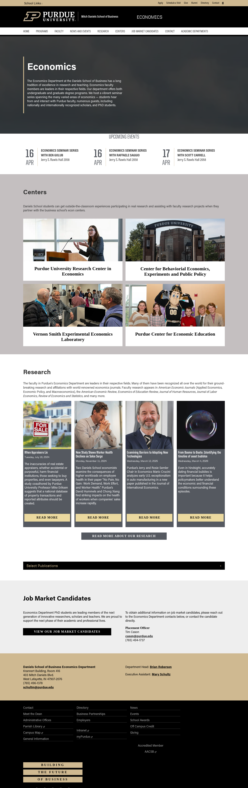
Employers (70, 725)
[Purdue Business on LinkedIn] (206, 737)
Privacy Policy (164, 780)
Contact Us (178, 780)
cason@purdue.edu (139, 640)
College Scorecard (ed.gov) (144, 780)
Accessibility (71, 780)
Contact (215, 2)
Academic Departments (198, 31)
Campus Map (31, 737)
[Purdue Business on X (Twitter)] (190, 737)
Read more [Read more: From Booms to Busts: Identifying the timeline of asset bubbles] (201, 520)
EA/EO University (86, 780)
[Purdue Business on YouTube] (214, 737)
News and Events (82, 31)
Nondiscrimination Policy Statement (130, 771)
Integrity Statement (104, 780)
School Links (33, 3)
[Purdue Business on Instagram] (198, 737)
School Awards (113, 725)
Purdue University (123, 760)
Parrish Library (32, 731)
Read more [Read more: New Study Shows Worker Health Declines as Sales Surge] (98, 520)
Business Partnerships (78, 718)
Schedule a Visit (173, 2)
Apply (160, 2)
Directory (205, 2)
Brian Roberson (161, 671)
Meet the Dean (32, 718)
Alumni (194, 2)
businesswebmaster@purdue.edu (165, 763)
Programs (42, 31)
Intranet (68, 735)
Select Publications (42, 569)
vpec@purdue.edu (134, 774)
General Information (36, 743)
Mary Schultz (161, 678)
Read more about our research (124, 538)
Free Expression (122, 780)
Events (108, 718)
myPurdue (70, 741)
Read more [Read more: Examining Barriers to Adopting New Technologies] (149, 520)
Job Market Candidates (148, 31)
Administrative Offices (37, 725)
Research (105, 31)
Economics (149, 17)
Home (26, 31)
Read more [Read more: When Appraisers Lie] (47, 520)
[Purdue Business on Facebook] (182, 737)
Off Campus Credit (116, 731)
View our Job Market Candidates (67, 635)
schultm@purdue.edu (38, 691)
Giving (108, 737)
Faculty (60, 31)
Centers (123, 31)
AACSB (156, 718)
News (107, 712)
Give (186, 2)
